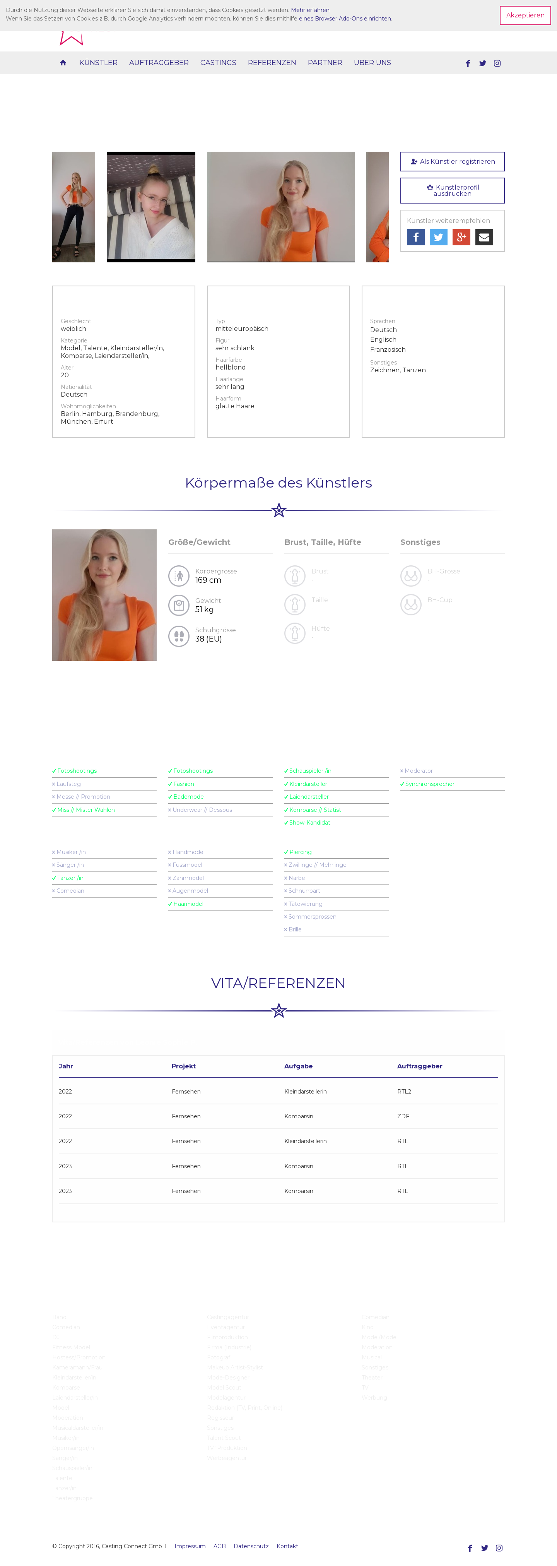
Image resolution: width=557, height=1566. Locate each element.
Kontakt (287, 1546)
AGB (220, 1546)
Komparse (66, 1387)
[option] (73, 207)
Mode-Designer (228, 1377)
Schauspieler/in (72, 1468)
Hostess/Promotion (79, 1357)
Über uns (372, 62)
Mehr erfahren (310, 10)
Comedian (66, 1327)
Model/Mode (379, 1337)
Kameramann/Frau (77, 1367)
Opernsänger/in (73, 1447)
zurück (66, 130)
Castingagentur (228, 1317)
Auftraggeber (159, 62)
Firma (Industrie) (229, 1347)
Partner (325, 62)
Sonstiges (220, 1427)
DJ (56, 1337)
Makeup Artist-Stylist (235, 1367)
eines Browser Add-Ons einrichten (345, 18)
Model (60, 1407)
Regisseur (220, 1417)
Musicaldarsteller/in (77, 1427)
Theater (372, 1377)
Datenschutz (251, 1546)
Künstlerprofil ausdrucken (452, 190)
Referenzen (272, 62)
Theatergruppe (72, 1498)
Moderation (67, 1417)
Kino (368, 1327)
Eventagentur (226, 1327)
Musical (372, 1357)
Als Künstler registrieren (452, 161)
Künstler (98, 62)
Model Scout (224, 1387)
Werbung (374, 1397)
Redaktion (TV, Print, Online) (244, 1407)
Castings (218, 62)
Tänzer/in (64, 1488)
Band (59, 1317)
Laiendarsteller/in (75, 1397)
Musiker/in (66, 1437)
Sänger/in (65, 1458)
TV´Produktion (227, 1447)
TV (365, 1387)
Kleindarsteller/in (74, 1377)
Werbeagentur (227, 1458)
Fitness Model (71, 1347)
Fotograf (218, 1357)
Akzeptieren (525, 15)
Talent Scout (224, 1437)
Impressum (190, 1546)
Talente (62, 1478)
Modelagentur (226, 1397)
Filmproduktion (227, 1337)
